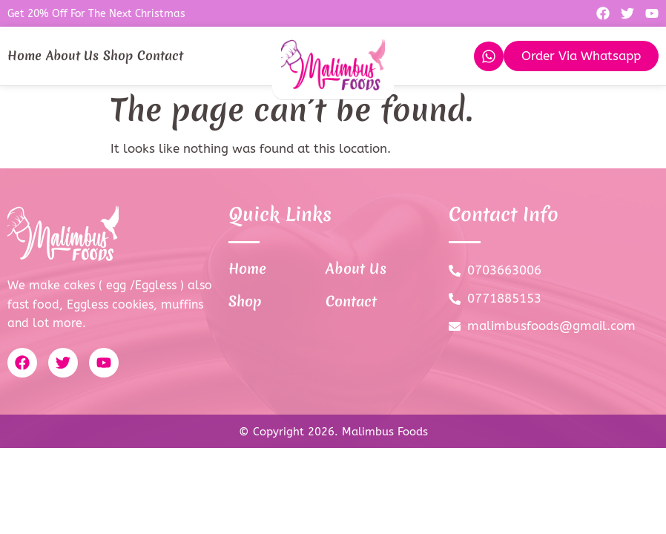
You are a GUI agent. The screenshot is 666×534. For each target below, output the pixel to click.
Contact (160, 55)
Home (24, 55)
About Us (72, 55)
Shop (118, 55)
